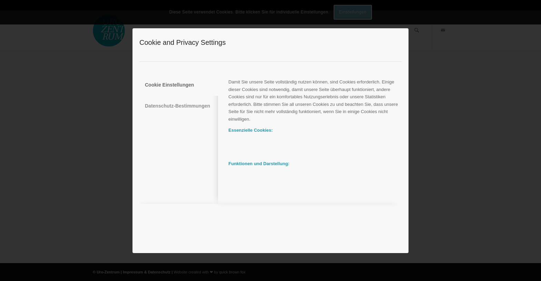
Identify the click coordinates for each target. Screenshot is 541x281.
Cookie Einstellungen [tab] (169, 85)
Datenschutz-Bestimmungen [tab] (177, 106)
